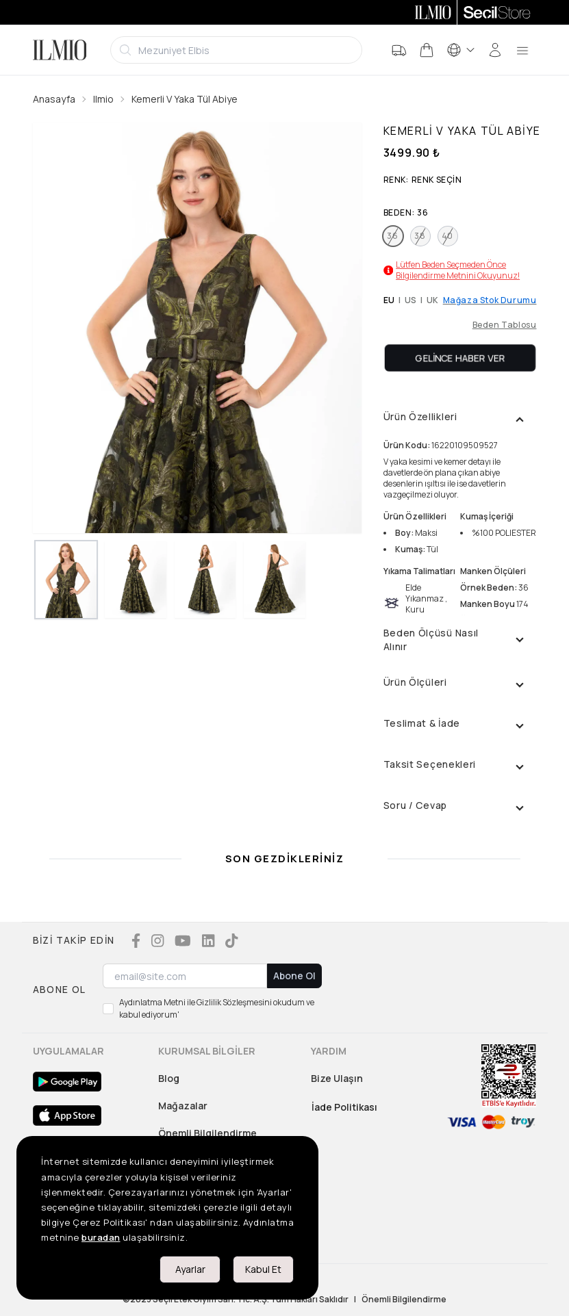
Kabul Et (263, 1269)
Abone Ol (294, 975)
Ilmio (103, 98)
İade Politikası (344, 1106)
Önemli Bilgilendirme (207, 1132)
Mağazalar (182, 1105)
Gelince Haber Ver (459, 357)
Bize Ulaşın (337, 1078)
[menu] (522, 50)
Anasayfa (54, 98)
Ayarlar (190, 1269)
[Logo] (60, 50)
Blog (168, 1078)
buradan (101, 1237)
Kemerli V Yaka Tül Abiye (184, 98)
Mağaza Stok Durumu (490, 300)
